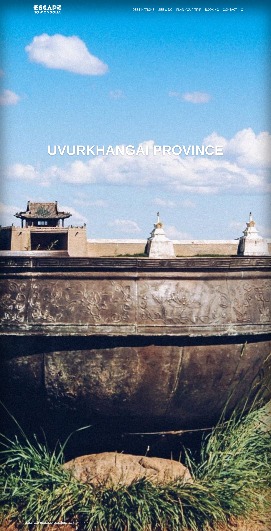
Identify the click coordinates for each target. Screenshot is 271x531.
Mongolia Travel (43, 522)
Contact (230, 9)
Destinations (143, 9)
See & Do (165, 9)
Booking (212, 9)
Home (28, 522)
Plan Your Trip (188, 9)
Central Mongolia (63, 522)
